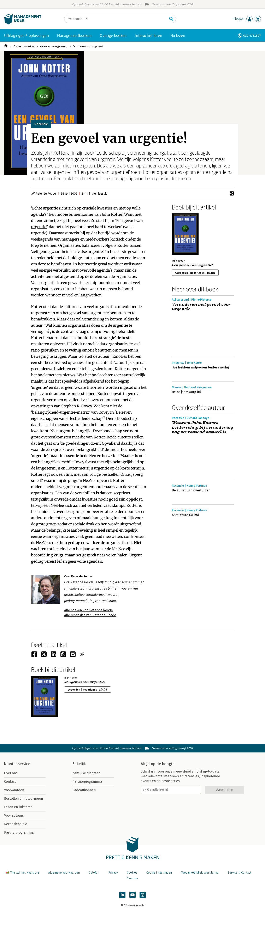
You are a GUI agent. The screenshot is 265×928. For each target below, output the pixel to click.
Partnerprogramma (19, 832)
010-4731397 (252, 35)
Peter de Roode (46, 193)
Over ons (11, 773)
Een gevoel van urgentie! (88, 46)
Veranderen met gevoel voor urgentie (201, 306)
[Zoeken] (116, 19)
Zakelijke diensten (86, 773)
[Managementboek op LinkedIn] (122, 895)
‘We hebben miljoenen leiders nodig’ (201, 367)
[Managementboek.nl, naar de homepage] (22, 23)
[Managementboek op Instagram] (143, 895)
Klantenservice (17, 764)
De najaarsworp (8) (186, 392)
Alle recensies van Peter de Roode (90, 615)
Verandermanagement (53, 46)
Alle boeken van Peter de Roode (88, 610)
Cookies (132, 872)
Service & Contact (239, 872)
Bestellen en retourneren (23, 798)
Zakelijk (79, 764)
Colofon (94, 872)
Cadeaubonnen (84, 790)
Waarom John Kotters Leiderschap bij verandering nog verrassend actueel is (202, 427)
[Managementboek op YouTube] (132, 895)
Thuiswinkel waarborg (23, 872)
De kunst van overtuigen (191, 490)
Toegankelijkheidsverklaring (200, 872)
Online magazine (24, 46)
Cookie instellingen (159, 872)
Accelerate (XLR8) (185, 515)
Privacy (113, 872)
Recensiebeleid (15, 824)
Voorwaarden (14, 790)
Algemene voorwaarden (64, 872)
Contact (10, 782)
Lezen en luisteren (18, 807)
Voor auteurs (14, 815)
